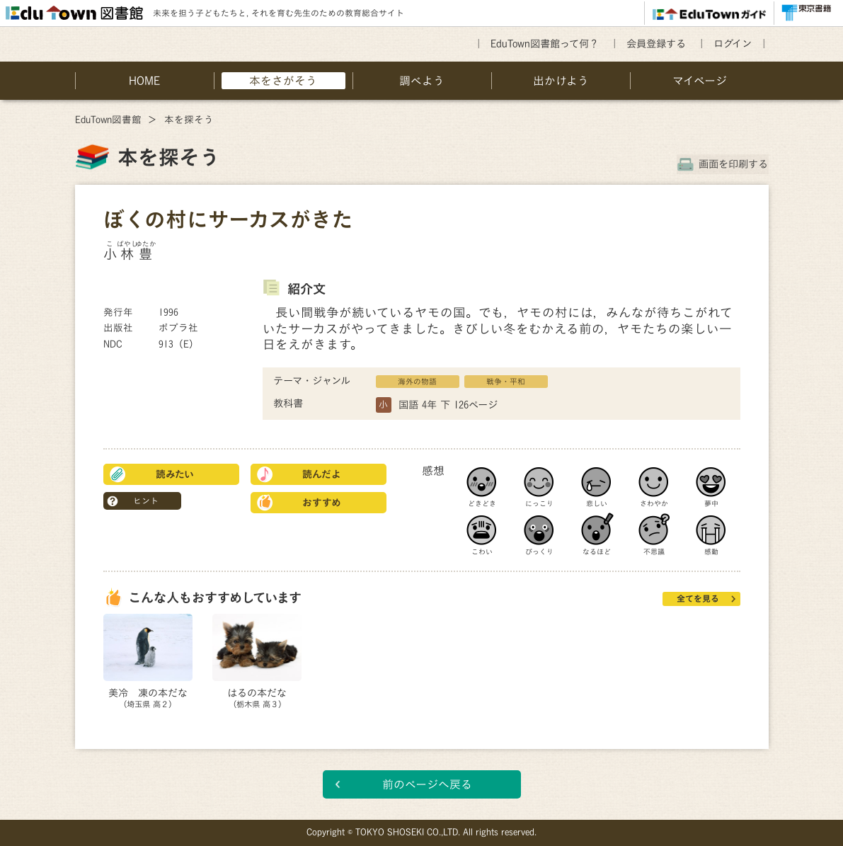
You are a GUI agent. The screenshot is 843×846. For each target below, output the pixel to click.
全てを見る (698, 598)
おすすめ (321, 503)
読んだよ (321, 474)
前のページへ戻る (427, 784)
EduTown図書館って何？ (545, 43)
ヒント (146, 500)
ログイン (732, 43)
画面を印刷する (734, 164)
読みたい (175, 474)
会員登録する (656, 43)
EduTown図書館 (108, 120)
